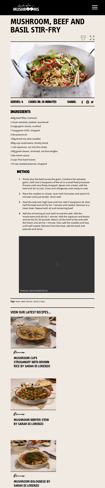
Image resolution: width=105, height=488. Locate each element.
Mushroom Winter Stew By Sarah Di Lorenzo (70, 362)
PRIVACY (54, 454)
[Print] (83, 37)
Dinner (19, 352)
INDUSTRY (64, 450)
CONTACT (48, 450)
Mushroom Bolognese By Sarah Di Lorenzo (30, 422)
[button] (92, 37)
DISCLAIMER (80, 450)
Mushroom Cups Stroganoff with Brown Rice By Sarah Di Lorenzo (31, 364)
